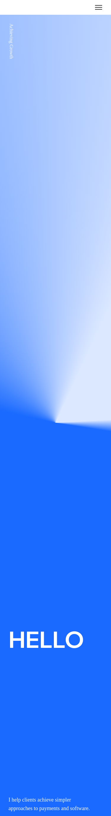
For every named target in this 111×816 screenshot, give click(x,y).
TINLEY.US (18, 7)
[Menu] (98, 7)
